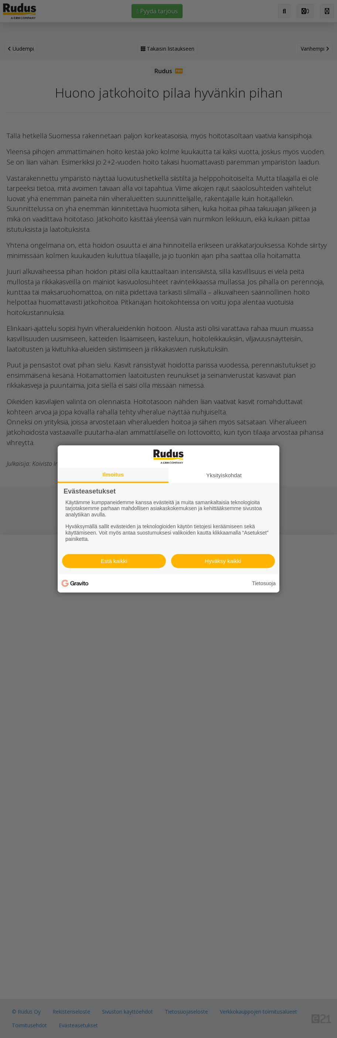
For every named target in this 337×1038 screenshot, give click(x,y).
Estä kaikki (114, 561)
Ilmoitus (113, 474)
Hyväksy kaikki (223, 561)
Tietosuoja (264, 583)
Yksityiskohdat (224, 475)
